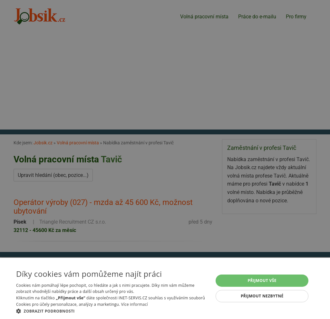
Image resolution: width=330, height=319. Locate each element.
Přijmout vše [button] (262, 280)
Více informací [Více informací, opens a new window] (134, 304)
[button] (112, 311)
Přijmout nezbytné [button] (262, 296)
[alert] (165, 159)
